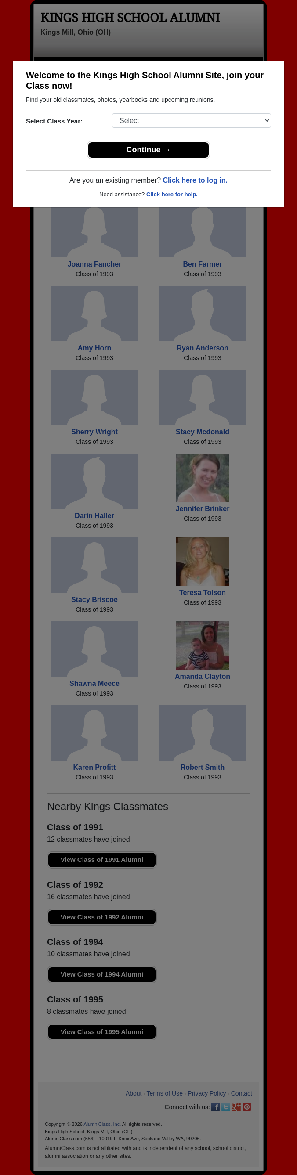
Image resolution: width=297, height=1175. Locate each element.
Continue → (149, 149)
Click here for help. (172, 194)
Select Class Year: (54, 121)
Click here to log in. (195, 180)
